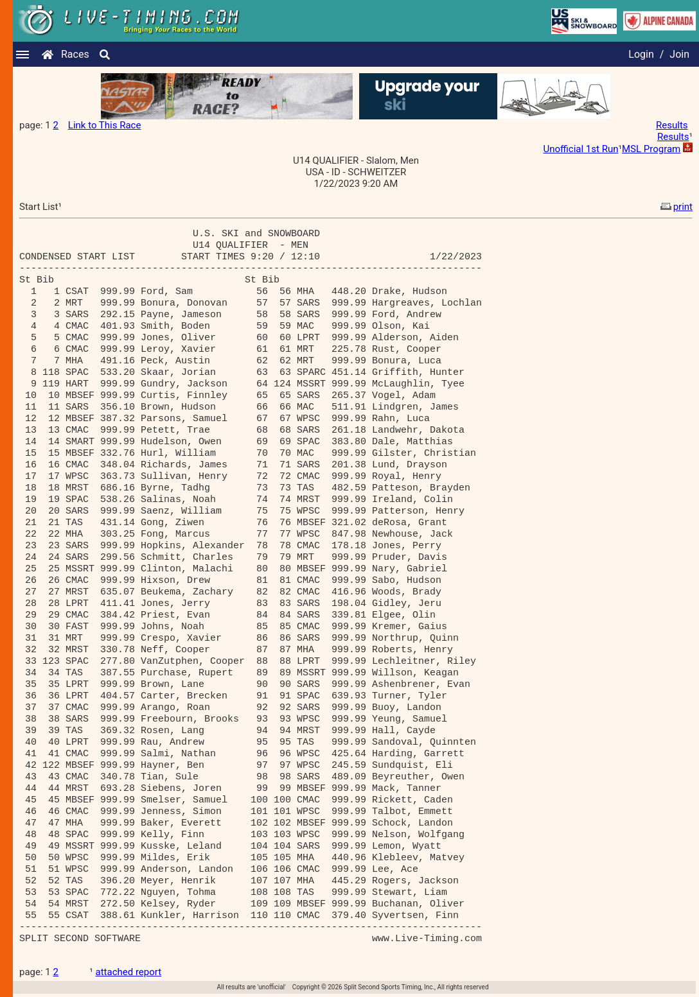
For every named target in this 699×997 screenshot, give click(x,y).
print (675, 206)
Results (672, 125)
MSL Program (651, 149)
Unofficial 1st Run (580, 149)
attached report (129, 972)
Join (679, 54)
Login (640, 54)
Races (75, 54)
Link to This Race (104, 125)
